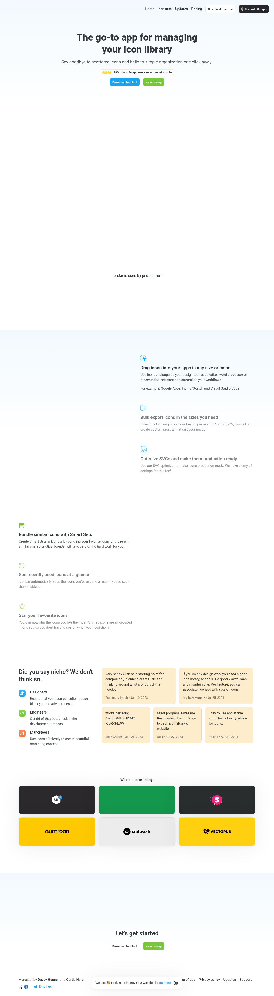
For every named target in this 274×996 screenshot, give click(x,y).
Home (149, 9)
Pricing (196, 9)
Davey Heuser (48, 980)
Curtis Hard (75, 980)
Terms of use (185, 980)
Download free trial (220, 9)
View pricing (154, 82)
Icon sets (165, 9)
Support (246, 980)
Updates (181, 9)
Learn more (163, 983)
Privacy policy (209, 980)
